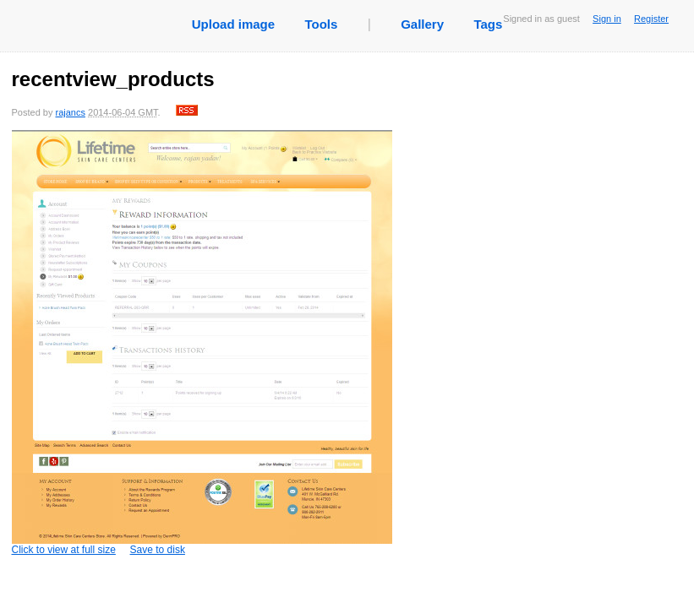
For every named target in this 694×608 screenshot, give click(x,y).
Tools (320, 24)
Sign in (607, 19)
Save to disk (157, 550)
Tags (487, 24)
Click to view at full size (202, 343)
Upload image (233, 24)
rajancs (70, 112)
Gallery (422, 24)
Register (651, 19)
